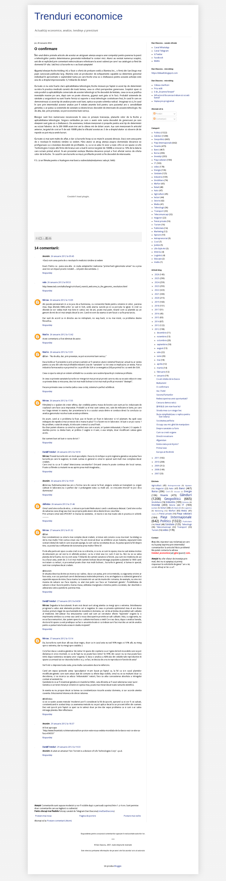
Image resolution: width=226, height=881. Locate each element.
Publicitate (159, 228)
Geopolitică (159, 139)
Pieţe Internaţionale (163, 143)
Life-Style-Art (160, 248)
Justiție (157, 245)
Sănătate (158, 173)
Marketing (158, 231)
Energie (157, 170)
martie (160, 368)
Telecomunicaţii (161, 214)
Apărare (157, 235)
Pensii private (160, 221)
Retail (156, 187)
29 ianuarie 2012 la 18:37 (62, 724)
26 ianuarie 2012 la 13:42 (61, 334)
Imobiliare (159, 180)
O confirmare (162, 387)
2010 (157, 462)
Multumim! (161, 383)
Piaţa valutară (160, 160)
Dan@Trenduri (49, 452)
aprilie (160, 364)
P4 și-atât (158, 88)
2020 (157, 298)
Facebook (158, 58)
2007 (157, 473)
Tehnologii (159, 207)
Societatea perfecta (165, 421)
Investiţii (158, 156)
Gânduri (158, 136)
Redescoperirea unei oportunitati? (172, 399)
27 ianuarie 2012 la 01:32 (61, 530)
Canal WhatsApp (161, 47)
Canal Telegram (161, 51)
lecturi (157, 197)
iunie (159, 356)
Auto (156, 190)
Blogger (117, 866)
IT (155, 163)
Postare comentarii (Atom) (59, 821)
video (156, 167)
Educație (158, 259)
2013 (157, 325)
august (160, 348)
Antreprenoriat (161, 238)
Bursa (156, 153)
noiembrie (162, 336)
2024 (157, 282)
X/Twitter (158, 54)
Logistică (158, 255)
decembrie (162, 333)
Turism (157, 225)
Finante (157, 146)
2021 (157, 294)
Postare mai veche (132, 816)
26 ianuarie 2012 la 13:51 (61, 352)
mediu (157, 262)
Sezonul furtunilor (164, 395)
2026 (157, 274)
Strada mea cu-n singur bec (169, 410)
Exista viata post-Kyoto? (167, 444)
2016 (157, 314)
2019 (157, 302)
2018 (157, 306)
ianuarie (161, 376)
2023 (157, 286)
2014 (157, 321)
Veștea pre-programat (164, 101)
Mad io (45, 334)
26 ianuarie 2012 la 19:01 (62, 481)
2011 (157, 458)
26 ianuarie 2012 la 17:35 (61, 401)
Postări (157, 114)
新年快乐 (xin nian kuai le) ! (168, 406)
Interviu (157, 252)
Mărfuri (157, 184)
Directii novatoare (164, 436)
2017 (157, 310)
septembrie (162, 344)
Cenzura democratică (166, 403)
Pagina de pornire (87, 816)
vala (44, 282)
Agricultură (159, 194)
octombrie (162, 340)
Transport (159, 211)
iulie (159, 352)
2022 (157, 290)
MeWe (157, 61)
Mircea (45, 300)
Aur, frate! (160, 391)
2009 (157, 466)
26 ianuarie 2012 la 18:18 (68, 452)
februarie (161, 372)
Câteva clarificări (161, 85)
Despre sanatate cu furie (167, 428)
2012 (157, 329)
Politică (157, 132)
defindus (46, 504)
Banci (156, 150)
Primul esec (161, 448)
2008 (157, 469)
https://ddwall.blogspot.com (165, 73)
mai (159, 360)
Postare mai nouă (43, 816)
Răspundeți (47, 273)
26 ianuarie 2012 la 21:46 (63, 504)
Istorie (157, 201)
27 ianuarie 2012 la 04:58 (68, 601)
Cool (156, 242)
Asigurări (158, 218)
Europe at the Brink (165, 452)
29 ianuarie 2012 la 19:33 (68, 747)
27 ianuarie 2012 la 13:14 (61, 638)
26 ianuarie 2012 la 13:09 (61, 300)
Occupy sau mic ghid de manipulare (172, 424)
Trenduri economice (78, 16)
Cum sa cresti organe (166, 432)
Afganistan (161, 440)
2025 (157, 278)
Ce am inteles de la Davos (168, 379)
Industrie (158, 177)
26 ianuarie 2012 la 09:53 (59, 282)
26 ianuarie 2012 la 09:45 (62, 256)
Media (157, 204)
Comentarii (159, 119)
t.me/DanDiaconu (106, 811)
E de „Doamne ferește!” (164, 92)
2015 (157, 317)
